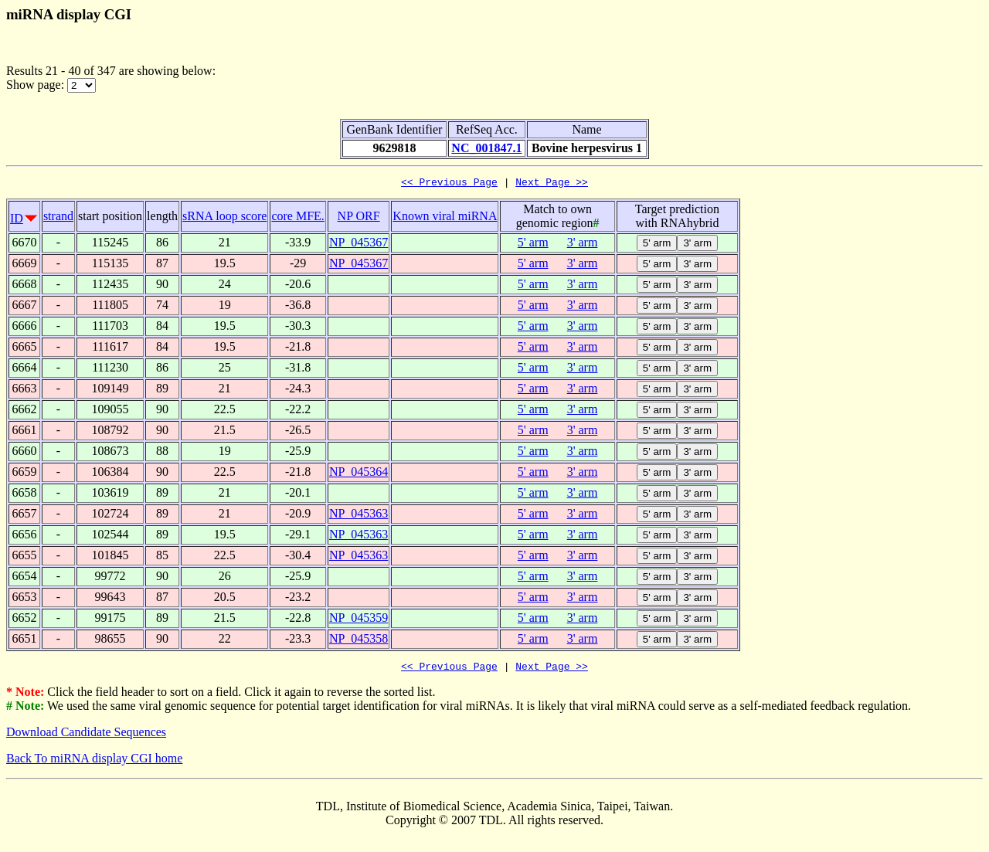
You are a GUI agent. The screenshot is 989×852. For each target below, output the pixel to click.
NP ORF (359, 218)
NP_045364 (358, 473)
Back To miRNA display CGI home (94, 762)
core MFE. (297, 218)
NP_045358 (358, 640)
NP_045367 (358, 244)
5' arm (533, 244)
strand (58, 218)
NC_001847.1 (486, 147)
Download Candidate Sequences (86, 736)
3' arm (582, 244)
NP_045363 (358, 515)
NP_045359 (358, 619)
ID (16, 220)
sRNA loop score (224, 218)
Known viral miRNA (445, 218)
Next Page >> (551, 184)
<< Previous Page (449, 184)
